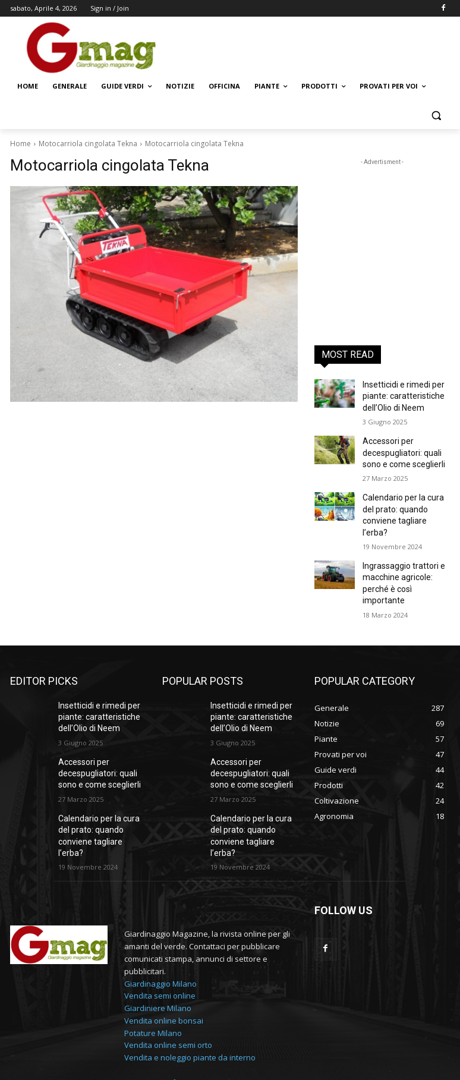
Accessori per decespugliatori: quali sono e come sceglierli (400, 446)
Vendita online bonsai (163, 953)
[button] (436, 115)
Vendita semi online (160, 929)
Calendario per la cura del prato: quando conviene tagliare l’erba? (404, 498)
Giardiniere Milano (157, 941)
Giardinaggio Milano (160, 916)
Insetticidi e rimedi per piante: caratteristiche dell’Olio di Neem (399, 394)
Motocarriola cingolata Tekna (88, 143)
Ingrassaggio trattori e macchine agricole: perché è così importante (404, 550)
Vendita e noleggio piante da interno (190, 990)
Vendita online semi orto (168, 978)
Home (20, 143)
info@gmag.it (189, 1015)
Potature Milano (153, 966)
